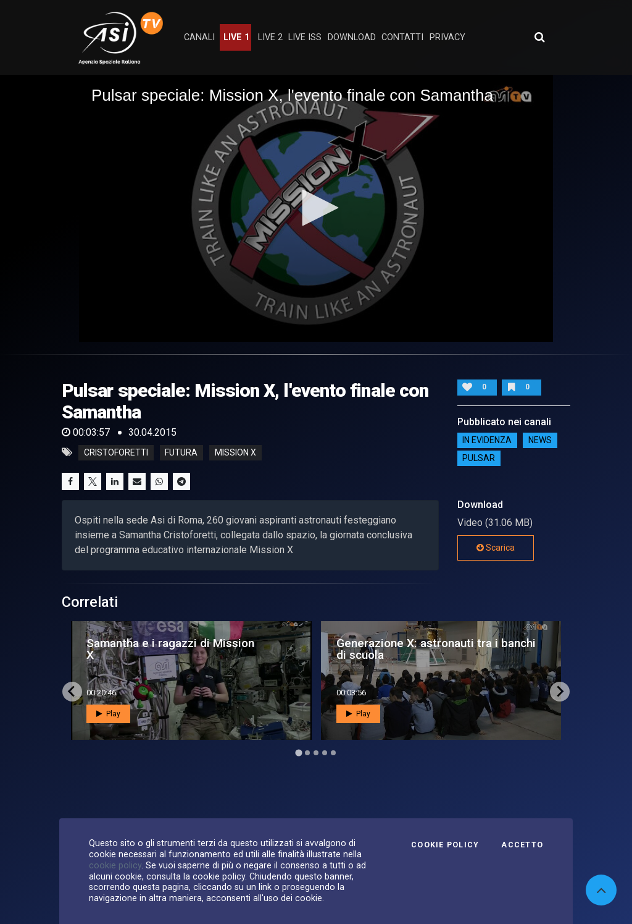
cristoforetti (116, 452)
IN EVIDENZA (487, 441)
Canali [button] (199, 37)
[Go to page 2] (307, 752)
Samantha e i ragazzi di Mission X (170, 649)
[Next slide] (560, 691)
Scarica (495, 548)
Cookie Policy (445, 845)
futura (181, 452)
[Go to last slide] (72, 691)
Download (352, 37)
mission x (235, 452)
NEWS (540, 441)
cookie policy (115, 865)
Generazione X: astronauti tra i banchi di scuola (436, 649)
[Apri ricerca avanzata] (539, 37)
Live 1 (236, 37)
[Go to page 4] (324, 752)
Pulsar (478, 459)
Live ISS (305, 37)
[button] (316, 207)
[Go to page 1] (298, 752)
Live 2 (270, 37)
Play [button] (108, 714)
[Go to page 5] (333, 752)
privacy (447, 37)
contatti (402, 37)
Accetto (522, 845)
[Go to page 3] (316, 752)
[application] (316, 208)
